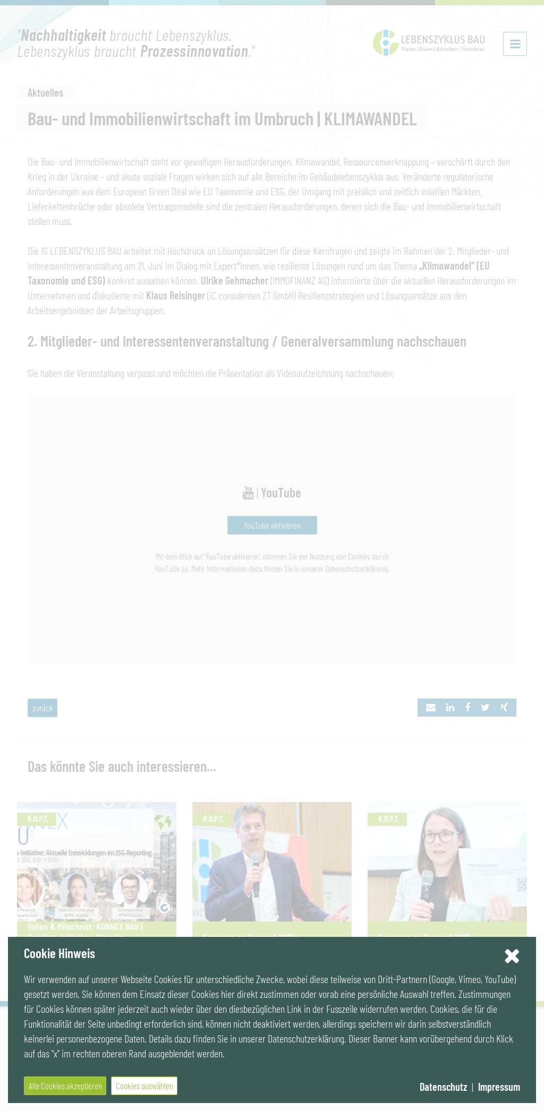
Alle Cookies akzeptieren (65, 1085)
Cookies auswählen (144, 1085)
